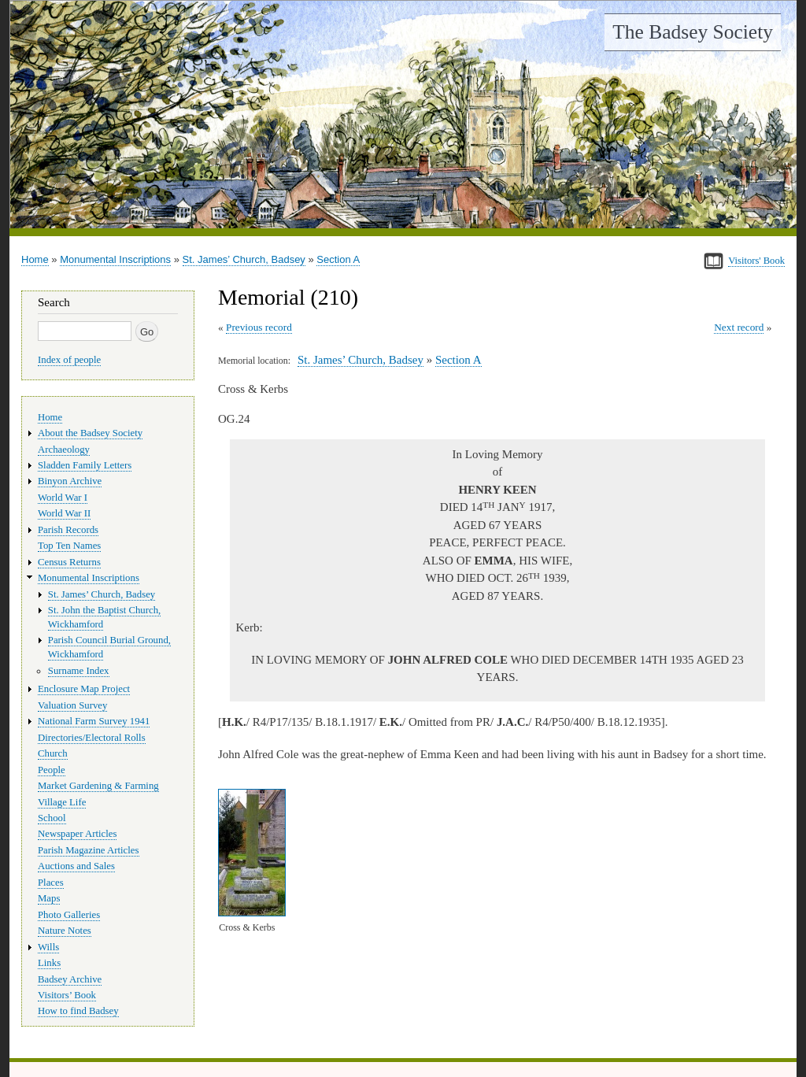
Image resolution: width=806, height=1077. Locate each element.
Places (51, 882)
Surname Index (78, 670)
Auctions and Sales (76, 866)
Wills (48, 947)
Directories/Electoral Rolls (92, 737)
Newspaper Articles (77, 833)
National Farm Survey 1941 (94, 721)
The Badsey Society (692, 31)
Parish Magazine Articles (88, 850)
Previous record (259, 327)
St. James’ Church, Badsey (244, 259)
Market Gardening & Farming (98, 785)
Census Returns (69, 562)
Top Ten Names (69, 545)
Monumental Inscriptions (115, 259)
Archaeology (64, 449)
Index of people (69, 359)
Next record (738, 327)
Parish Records (68, 529)
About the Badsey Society (90, 433)
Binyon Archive (70, 481)
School (52, 817)
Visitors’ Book (67, 995)
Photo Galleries (69, 914)
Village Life (62, 802)
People (51, 769)
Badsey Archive (70, 979)
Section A (338, 259)
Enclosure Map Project (84, 688)
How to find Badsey (78, 1010)
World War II (64, 513)
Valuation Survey (72, 705)
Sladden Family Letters (84, 465)
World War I (62, 497)
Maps (49, 898)
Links (49, 962)
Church (53, 753)
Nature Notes (64, 930)
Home (35, 259)
